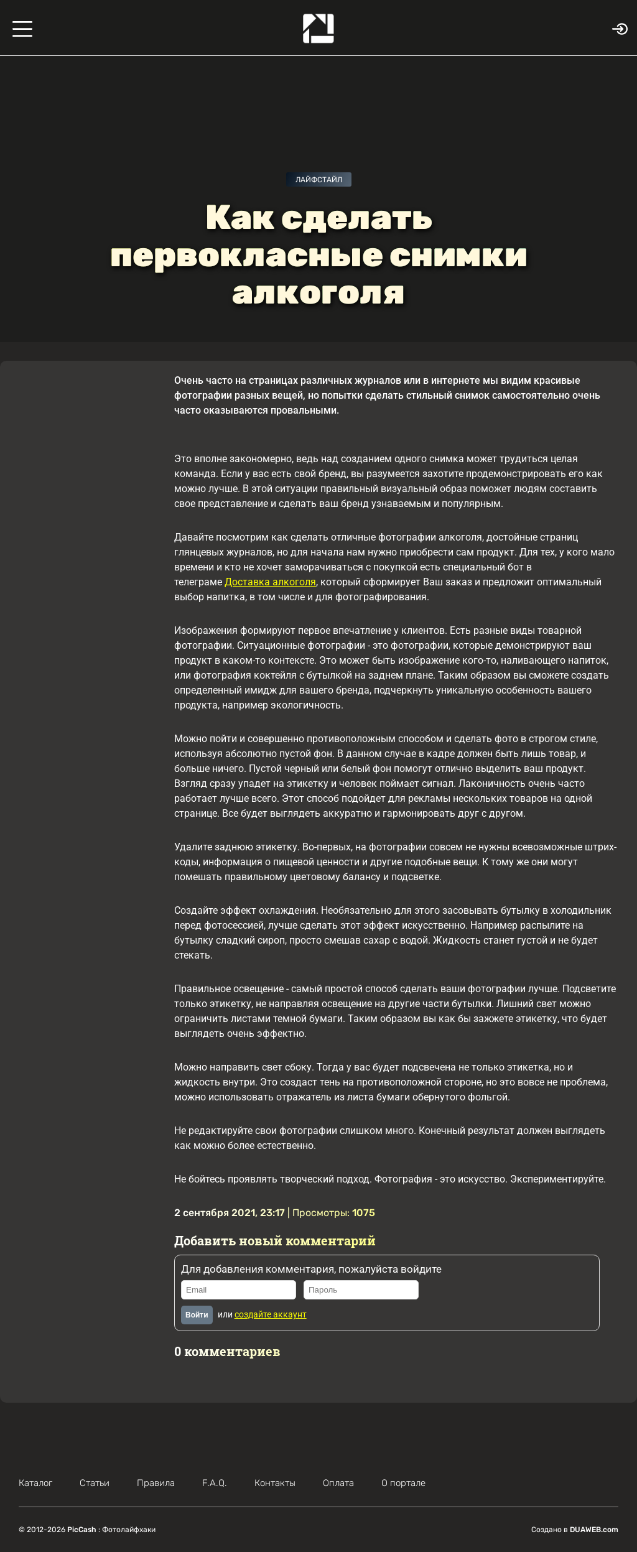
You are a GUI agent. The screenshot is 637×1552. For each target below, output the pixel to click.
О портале (403, 1483)
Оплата (338, 1483)
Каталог (35, 1483)
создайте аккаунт (271, 1314)
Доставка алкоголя (270, 582)
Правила (156, 1483)
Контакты (274, 1483)
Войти (196, 1315)
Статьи (94, 1483)
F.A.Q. (214, 1483)
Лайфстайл (318, 179)
